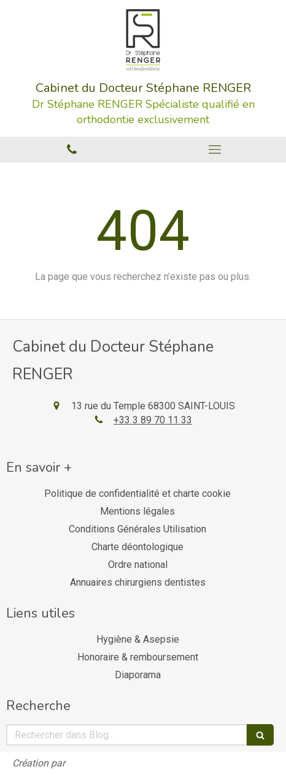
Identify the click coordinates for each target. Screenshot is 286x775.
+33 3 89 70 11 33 (153, 420)
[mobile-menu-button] (214, 149)
